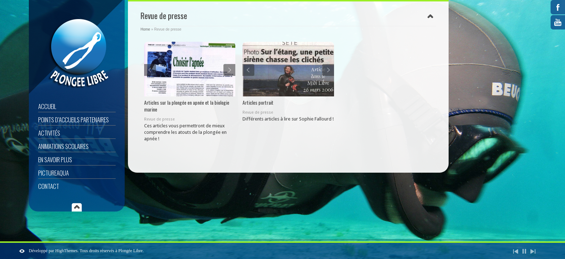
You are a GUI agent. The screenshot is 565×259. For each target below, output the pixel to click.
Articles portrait (258, 102)
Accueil (47, 106)
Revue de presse (159, 119)
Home (145, 29)
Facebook (558, 7)
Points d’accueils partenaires (73, 119)
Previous (150, 70)
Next (229, 70)
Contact (48, 186)
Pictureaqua (53, 172)
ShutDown (22, 251)
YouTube (558, 22)
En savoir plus (55, 159)
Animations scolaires (63, 146)
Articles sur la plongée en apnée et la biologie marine (186, 106)
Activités (49, 132)
